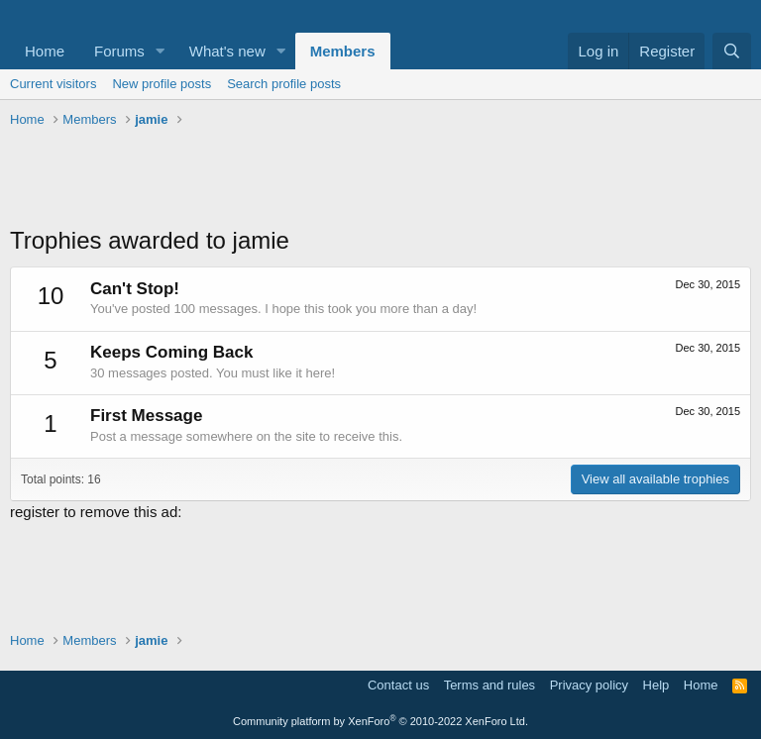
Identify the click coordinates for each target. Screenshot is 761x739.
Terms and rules (489, 685)
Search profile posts (284, 83)
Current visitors (53, 83)
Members (343, 51)
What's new (227, 51)
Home (44, 51)
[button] (160, 51)
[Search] (731, 51)
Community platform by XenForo (380, 721)
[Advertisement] (380, 179)
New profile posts (161, 83)
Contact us (398, 685)
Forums (119, 51)
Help (656, 685)
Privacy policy (589, 685)
